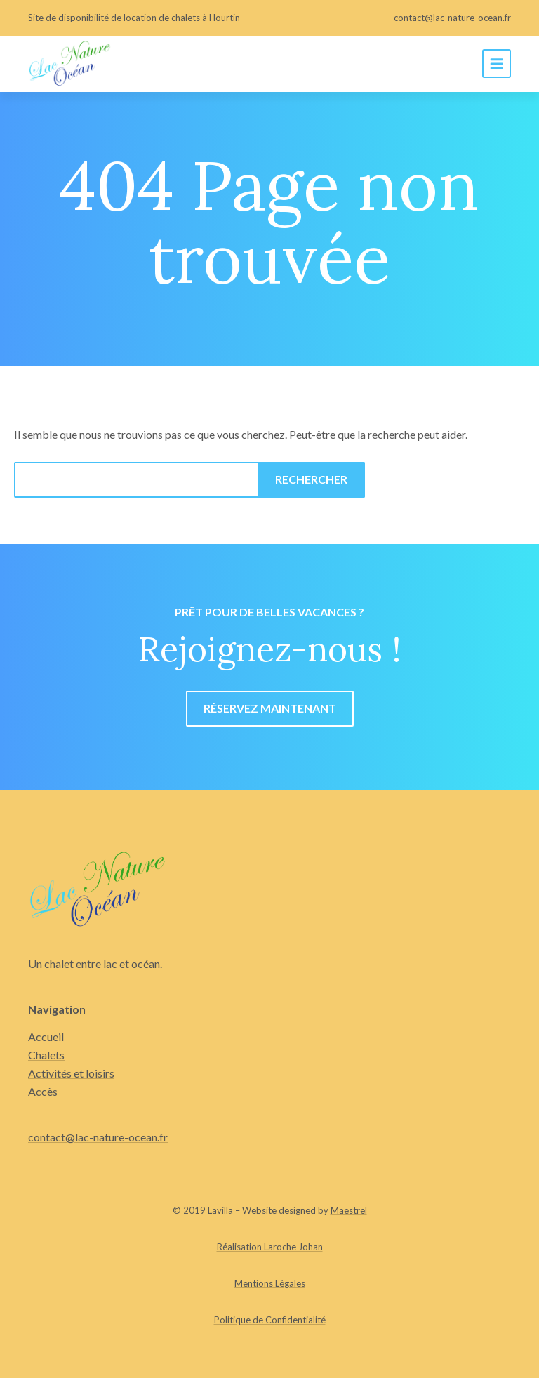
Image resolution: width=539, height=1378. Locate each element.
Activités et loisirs (71, 1073)
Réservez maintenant (270, 708)
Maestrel (349, 1210)
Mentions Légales (269, 1283)
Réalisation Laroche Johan (270, 1246)
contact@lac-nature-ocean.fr (452, 17)
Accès (43, 1091)
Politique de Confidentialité (270, 1319)
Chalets (46, 1054)
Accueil (46, 1036)
